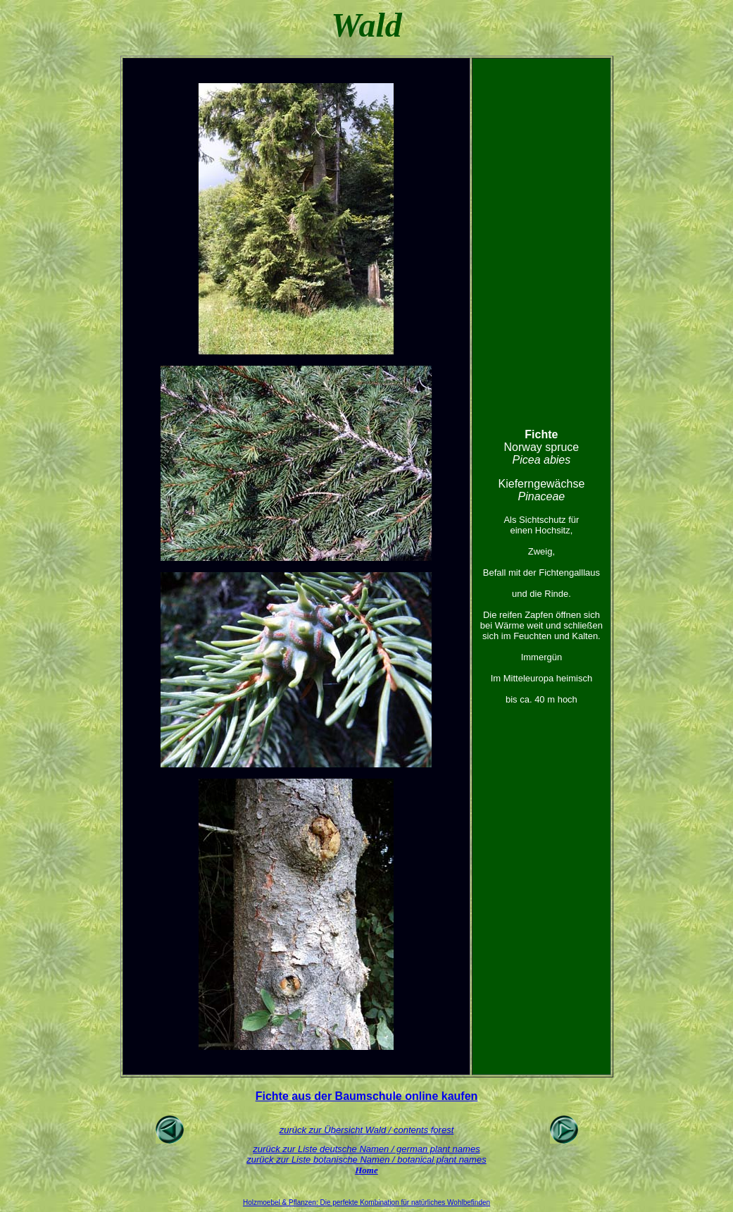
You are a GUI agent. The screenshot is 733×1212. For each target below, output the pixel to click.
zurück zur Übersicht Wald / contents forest (367, 1130)
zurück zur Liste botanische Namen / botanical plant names (366, 1159)
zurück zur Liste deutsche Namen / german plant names (366, 1149)
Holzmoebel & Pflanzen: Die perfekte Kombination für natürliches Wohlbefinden (366, 1202)
